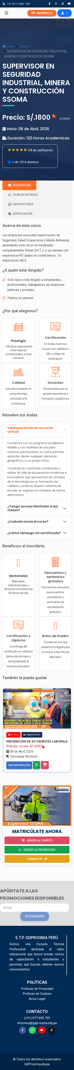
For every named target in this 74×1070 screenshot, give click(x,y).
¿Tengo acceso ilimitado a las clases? (32, 508)
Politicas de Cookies (37, 994)
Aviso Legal (37, 999)
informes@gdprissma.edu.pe (37, 1023)
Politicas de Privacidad (37, 989)
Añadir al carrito (37, 840)
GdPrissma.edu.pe (37, 1064)
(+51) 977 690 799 (37, 1018)
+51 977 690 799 (18, 3)
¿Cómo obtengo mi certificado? (34, 533)
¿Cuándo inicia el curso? (27, 521)
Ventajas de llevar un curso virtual (30, 430)
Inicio (8, 46)
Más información (19, 765)
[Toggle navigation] (6, 13)
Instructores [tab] (20, 204)
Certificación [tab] (20, 213)
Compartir (37, 859)
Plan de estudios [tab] (23, 194)
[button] (64, 13)
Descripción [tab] (19, 185)
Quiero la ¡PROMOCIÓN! (37, 849)
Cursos (24, 46)
